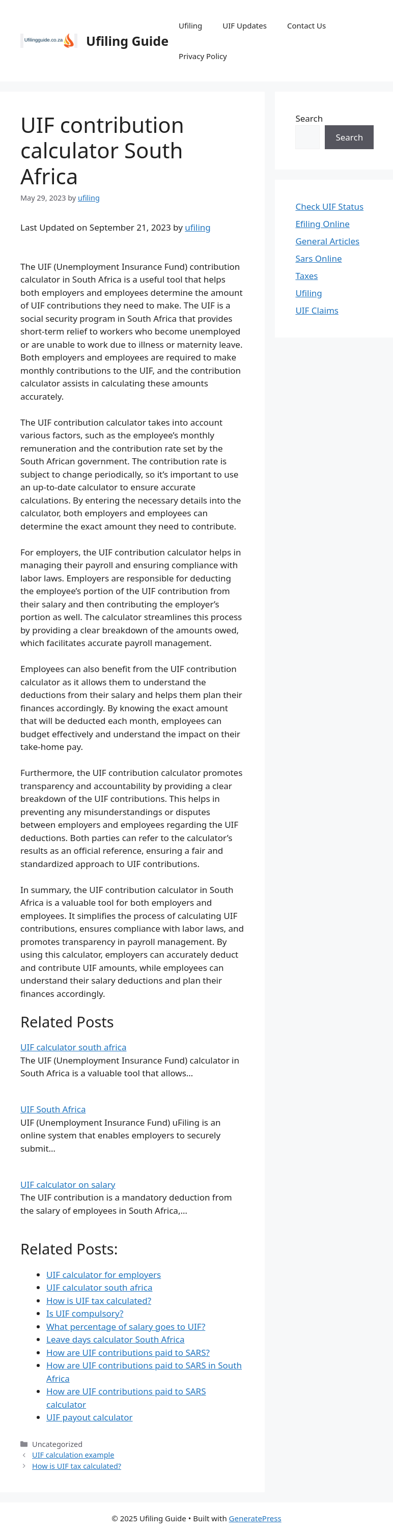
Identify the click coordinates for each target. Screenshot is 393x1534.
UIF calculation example (73, 1455)
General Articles (327, 241)
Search (309, 118)
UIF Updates (244, 25)
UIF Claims (317, 310)
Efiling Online (322, 224)
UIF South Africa (53, 1109)
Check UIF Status (329, 206)
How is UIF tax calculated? (76, 1466)
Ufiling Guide (127, 40)
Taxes (306, 276)
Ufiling (190, 25)
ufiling (197, 227)
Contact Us (306, 25)
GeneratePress (255, 1518)
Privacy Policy (203, 56)
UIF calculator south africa (73, 1047)
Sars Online (318, 258)
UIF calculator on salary (67, 1184)
